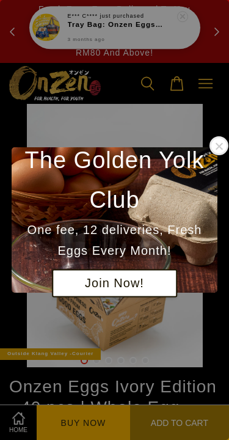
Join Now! (114, 283)
